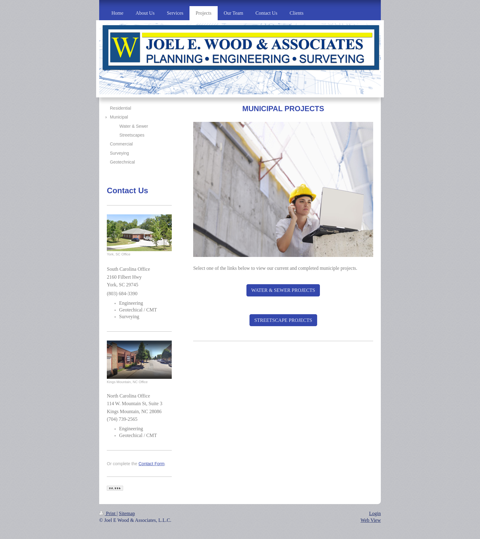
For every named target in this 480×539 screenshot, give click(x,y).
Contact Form (152, 463)
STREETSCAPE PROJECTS (283, 320)
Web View (371, 520)
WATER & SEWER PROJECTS (283, 290)
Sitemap (127, 513)
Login (375, 513)
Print (108, 513)
